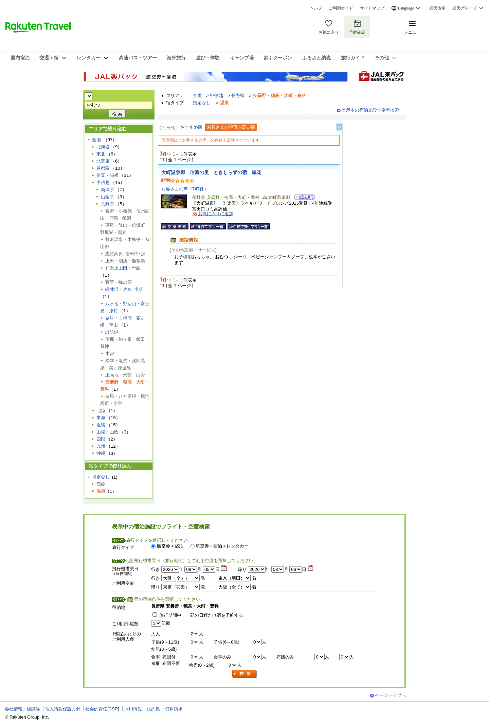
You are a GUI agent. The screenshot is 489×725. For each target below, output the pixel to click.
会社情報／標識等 (22, 708)
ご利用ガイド (341, 8)
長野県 (237, 95)
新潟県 (107, 189)
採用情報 (133, 708)
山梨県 (107, 196)
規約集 (153, 708)
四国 (100, 439)
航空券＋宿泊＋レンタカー (222, 546)
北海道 (103, 146)
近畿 (100, 424)
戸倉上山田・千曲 (123, 268)
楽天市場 (437, 8)
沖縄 (100, 453)
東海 (100, 417)
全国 (197, 95)
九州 (100, 446)
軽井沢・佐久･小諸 (124, 289)
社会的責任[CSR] (102, 708)
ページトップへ (390, 695)
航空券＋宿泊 (170, 546)
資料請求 (174, 708)
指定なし (202, 102)
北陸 (100, 410)
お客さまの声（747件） (185, 188)
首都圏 (103, 168)
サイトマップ (372, 8)
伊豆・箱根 (107, 175)
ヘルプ (316, 8)
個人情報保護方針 (62, 708)
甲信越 (216, 95)
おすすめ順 (191, 127)
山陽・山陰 (107, 431)
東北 (100, 153)
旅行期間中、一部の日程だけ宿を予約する (201, 615)
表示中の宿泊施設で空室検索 (370, 110)
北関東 (103, 161)
